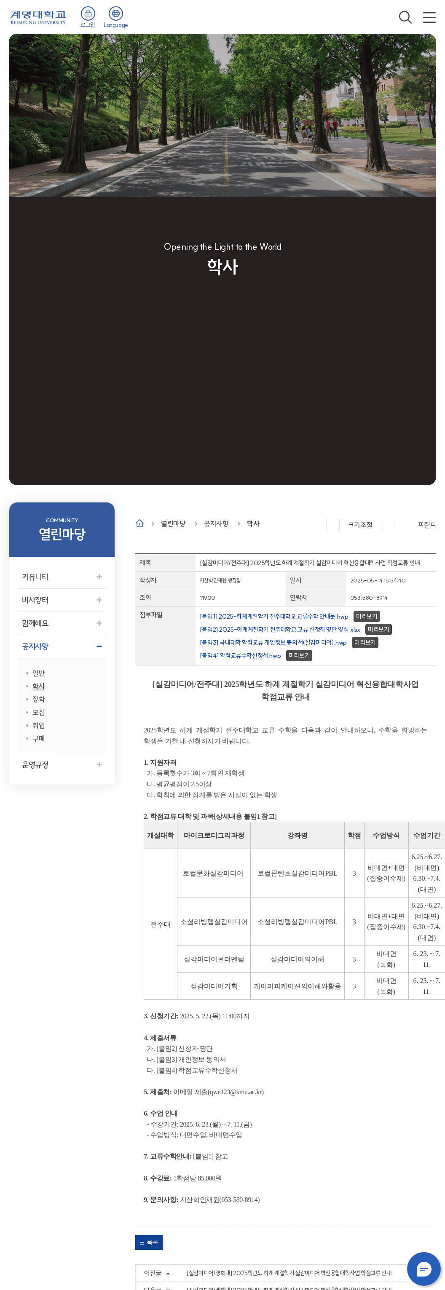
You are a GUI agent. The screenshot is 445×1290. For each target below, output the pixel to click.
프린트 (427, 525)
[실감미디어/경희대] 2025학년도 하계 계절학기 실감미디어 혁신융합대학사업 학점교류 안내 (288, 1273)
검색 (405, 17)
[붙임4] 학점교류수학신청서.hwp (240, 656)
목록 (152, 1242)
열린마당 (173, 523)
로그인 (87, 25)
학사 (253, 523)
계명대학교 (38, 16)
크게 (333, 525)
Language (116, 25)
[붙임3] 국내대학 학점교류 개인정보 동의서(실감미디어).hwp (273, 642)
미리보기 (366, 616)
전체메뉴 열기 (429, 17)
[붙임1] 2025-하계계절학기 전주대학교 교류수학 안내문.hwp (274, 616)
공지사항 (216, 523)
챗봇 (424, 1269)
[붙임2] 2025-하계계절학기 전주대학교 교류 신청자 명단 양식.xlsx (280, 629)
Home (139, 523)
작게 (387, 525)
